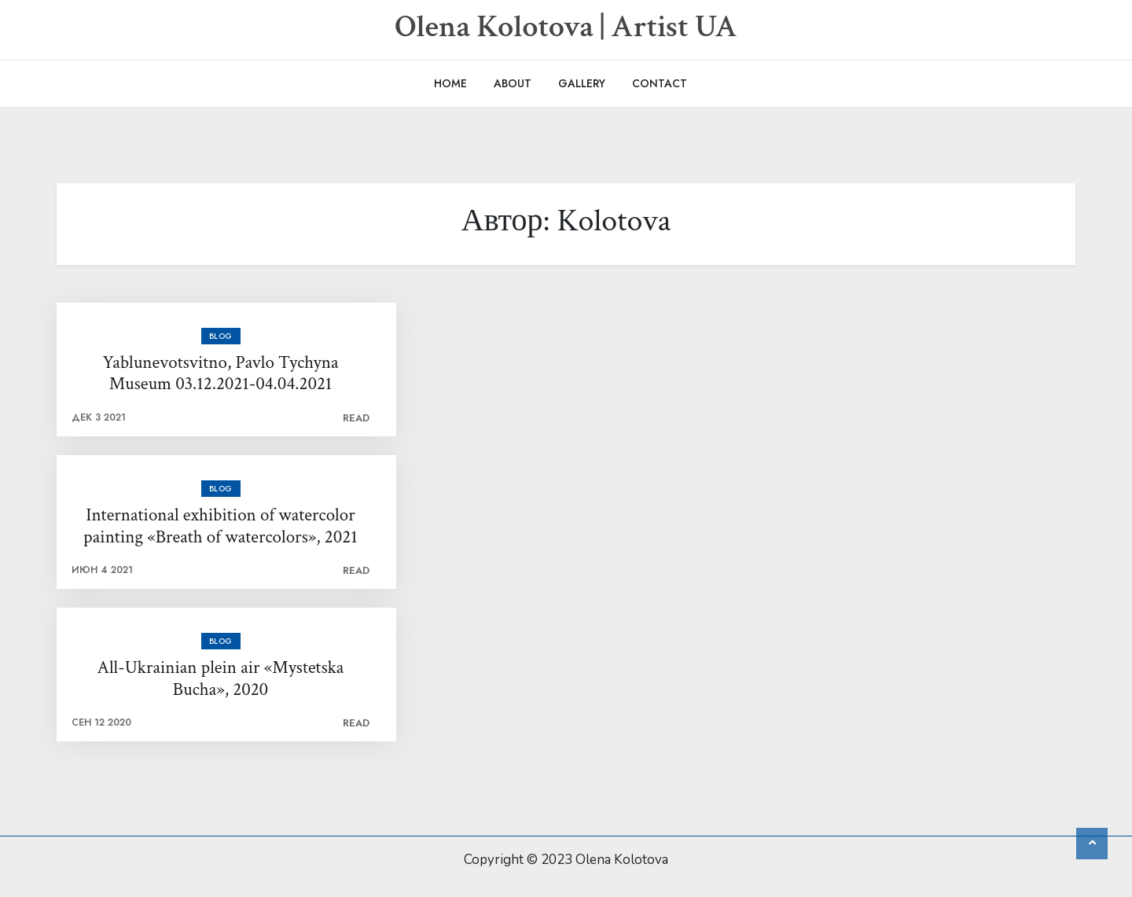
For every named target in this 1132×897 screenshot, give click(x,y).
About (512, 83)
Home (450, 83)
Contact (659, 83)
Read (356, 417)
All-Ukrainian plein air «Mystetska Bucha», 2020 (220, 678)
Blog (221, 336)
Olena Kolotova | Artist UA (566, 27)
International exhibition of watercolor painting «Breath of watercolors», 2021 (220, 526)
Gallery (581, 83)
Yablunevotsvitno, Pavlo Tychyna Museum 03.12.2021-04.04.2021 (221, 373)
